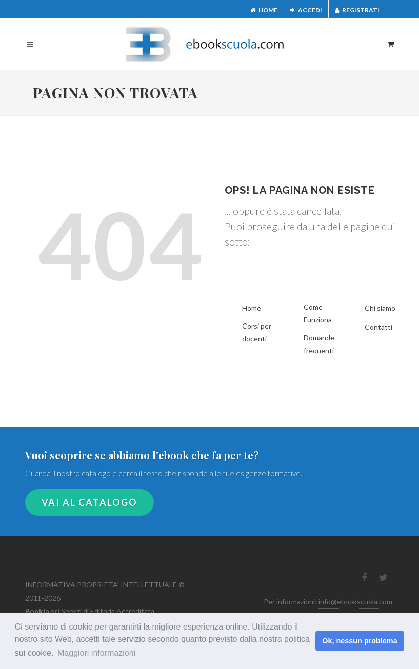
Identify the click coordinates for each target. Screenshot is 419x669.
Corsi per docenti (256, 332)
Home (263, 10)
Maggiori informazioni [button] (96, 652)
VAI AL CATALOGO (89, 502)
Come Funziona (318, 313)
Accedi (306, 10)
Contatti (378, 326)
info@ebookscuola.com (355, 601)
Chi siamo (380, 307)
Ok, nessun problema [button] (359, 641)
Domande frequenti (319, 344)
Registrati (357, 10)
